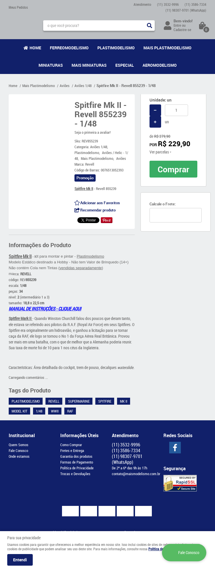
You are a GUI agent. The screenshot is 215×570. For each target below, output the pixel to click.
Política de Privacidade (77, 468)
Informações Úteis (79, 435)
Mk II (123, 401)
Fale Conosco (18, 450)
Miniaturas (51, 65)
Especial (124, 65)
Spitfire (104, 401)
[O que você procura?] (149, 25)
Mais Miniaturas (89, 65)
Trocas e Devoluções (75, 473)
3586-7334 (195, 4)
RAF (70, 411)
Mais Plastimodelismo (167, 47)
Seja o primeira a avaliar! (92, 132)
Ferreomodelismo (69, 47)
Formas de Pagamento (76, 462)
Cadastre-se (182, 29)
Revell (53, 401)
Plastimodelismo (116, 47)
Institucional (22, 435)
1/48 (39, 411)
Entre (177, 25)
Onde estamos (19, 456)
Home (35, 47)
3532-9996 (168, 4)
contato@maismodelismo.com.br (136, 473)
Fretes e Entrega (72, 450)
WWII (55, 411)
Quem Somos (18, 444)
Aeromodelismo (160, 65)
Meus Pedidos (18, 7)
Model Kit (19, 411)
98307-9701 (185, 10)
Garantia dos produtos (76, 456)
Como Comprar (71, 444)
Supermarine (79, 401)
